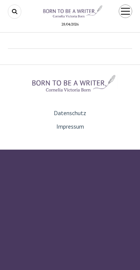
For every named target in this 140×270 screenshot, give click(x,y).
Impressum (70, 126)
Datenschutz (70, 113)
